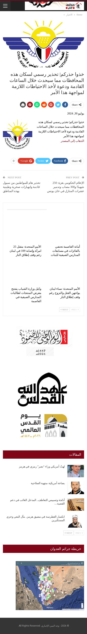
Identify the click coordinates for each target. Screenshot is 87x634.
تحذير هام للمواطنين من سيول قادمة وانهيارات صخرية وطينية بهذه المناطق (21, 187)
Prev (75, 309)
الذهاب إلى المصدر (72, 140)
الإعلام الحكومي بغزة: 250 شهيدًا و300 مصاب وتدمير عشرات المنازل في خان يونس (65, 187)
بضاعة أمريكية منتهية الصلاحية (48, 483)
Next (64, 309)
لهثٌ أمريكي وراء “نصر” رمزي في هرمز (42, 466)
